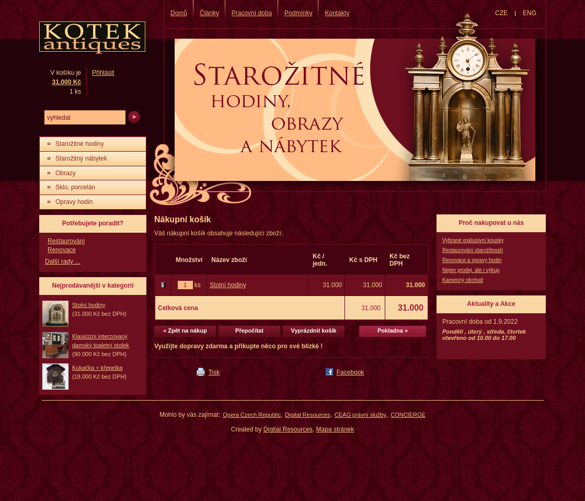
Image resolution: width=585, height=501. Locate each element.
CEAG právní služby (360, 415)
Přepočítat (249, 330)
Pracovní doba (252, 13)
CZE (501, 13)
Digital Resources (307, 415)
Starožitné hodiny (79, 143)
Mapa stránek (335, 429)
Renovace (62, 250)
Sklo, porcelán (75, 187)
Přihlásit (103, 72)
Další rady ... (62, 261)
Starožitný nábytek (81, 158)
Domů (178, 13)
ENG (529, 13)
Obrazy (65, 173)
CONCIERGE (408, 415)
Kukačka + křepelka (97, 368)
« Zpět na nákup (185, 330)
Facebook (350, 372)
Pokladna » (392, 330)
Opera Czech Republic (252, 415)
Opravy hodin (74, 202)
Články (209, 13)
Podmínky (298, 13)
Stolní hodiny (228, 285)
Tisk (214, 372)
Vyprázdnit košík (313, 330)
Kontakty (337, 13)
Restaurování (66, 241)
